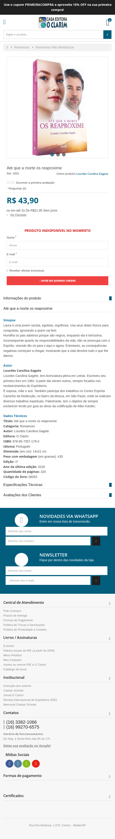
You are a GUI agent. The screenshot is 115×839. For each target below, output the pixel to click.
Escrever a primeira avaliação (35, 182)
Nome (11, 237)
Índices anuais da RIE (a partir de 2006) (29, 650)
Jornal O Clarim (13, 695)
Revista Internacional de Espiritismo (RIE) (30, 700)
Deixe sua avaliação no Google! (27, 745)
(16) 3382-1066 (21, 722)
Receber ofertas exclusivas (25, 270)
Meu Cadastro (12, 660)
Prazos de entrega (15, 615)
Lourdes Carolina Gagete (92, 174)
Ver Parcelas (18, 214)
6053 (16, 173)
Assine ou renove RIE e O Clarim (24, 664)
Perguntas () (16, 188)
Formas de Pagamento (18, 620)
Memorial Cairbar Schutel (19, 704)
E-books (8, 646)
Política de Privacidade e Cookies (25, 629)
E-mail (12, 254)
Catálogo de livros (15, 669)
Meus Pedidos (12, 655)
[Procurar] (107, 34)
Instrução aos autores (17, 685)
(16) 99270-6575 (22, 727)
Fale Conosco (12, 611)
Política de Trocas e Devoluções (24, 625)
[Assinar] (96, 541)
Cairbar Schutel (13, 690)
